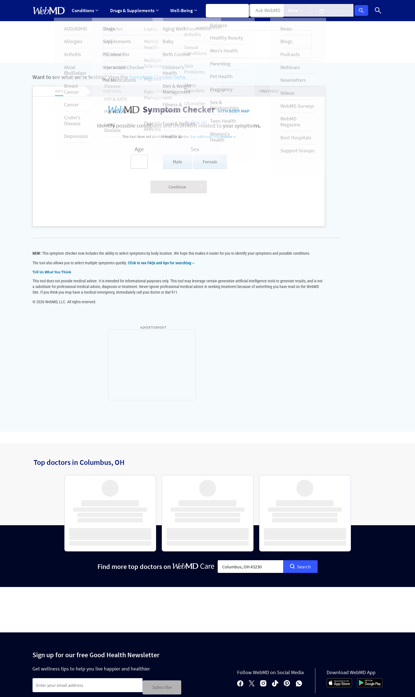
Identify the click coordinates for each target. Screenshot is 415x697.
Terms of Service (129, 616)
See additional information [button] (191, 137)
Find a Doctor (268, 10)
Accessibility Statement (54, 666)
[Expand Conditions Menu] (85, 10)
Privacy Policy (154, 606)
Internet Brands (86, 687)
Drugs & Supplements (133, 10)
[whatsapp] (299, 588)
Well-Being (182, 10)
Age (117, 149)
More (299, 10)
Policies (42, 636)
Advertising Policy (149, 656)
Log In (363, 11)
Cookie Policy (78, 656)
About (68, 636)
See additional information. (254, 687)
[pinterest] (287, 588)
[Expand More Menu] (300, 10)
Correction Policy (188, 656)
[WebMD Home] (48, 10)
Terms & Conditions (122, 606)
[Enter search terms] (117, 162)
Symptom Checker (225, 10)
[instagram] (263, 588)
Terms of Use (222, 656)
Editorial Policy (111, 656)
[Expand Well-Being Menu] (182, 10)
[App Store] (339, 590)
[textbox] (250, 471)
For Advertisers (101, 636)
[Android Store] (370, 590)
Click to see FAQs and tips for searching (161, 268)
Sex (173, 149)
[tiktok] (275, 588)
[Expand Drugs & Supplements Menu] (133, 10)
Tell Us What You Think (51, 277)
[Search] (378, 10)
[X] (252, 588)
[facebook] (240, 588)
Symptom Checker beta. (157, 76)
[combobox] (250, 471)
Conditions (85, 10)
